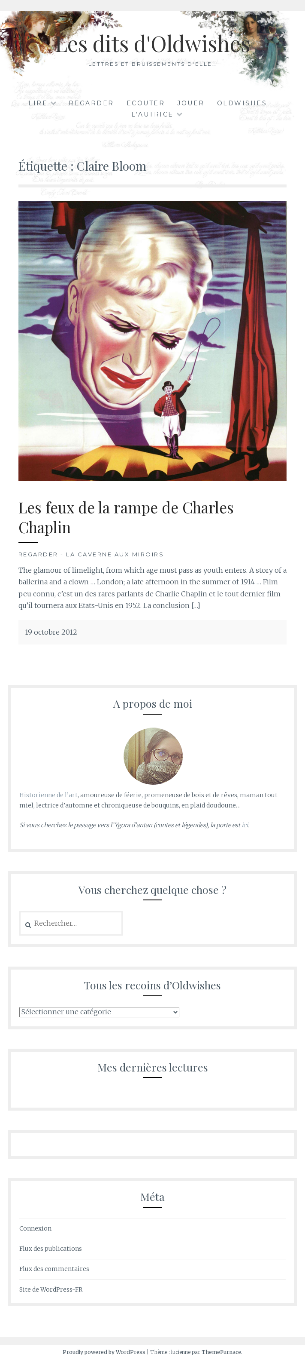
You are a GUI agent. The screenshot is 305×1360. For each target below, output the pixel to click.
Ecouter (146, 103)
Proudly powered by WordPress (104, 1352)
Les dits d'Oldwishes (152, 43)
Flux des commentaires (54, 1269)
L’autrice (152, 114)
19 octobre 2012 (51, 632)
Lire (38, 103)
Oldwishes (242, 103)
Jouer (191, 103)
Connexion (35, 1228)
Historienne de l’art (48, 795)
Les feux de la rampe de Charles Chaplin (126, 517)
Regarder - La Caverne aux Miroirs (91, 554)
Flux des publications (50, 1249)
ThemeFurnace (221, 1352)
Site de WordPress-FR (50, 1289)
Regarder (91, 103)
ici (245, 825)
